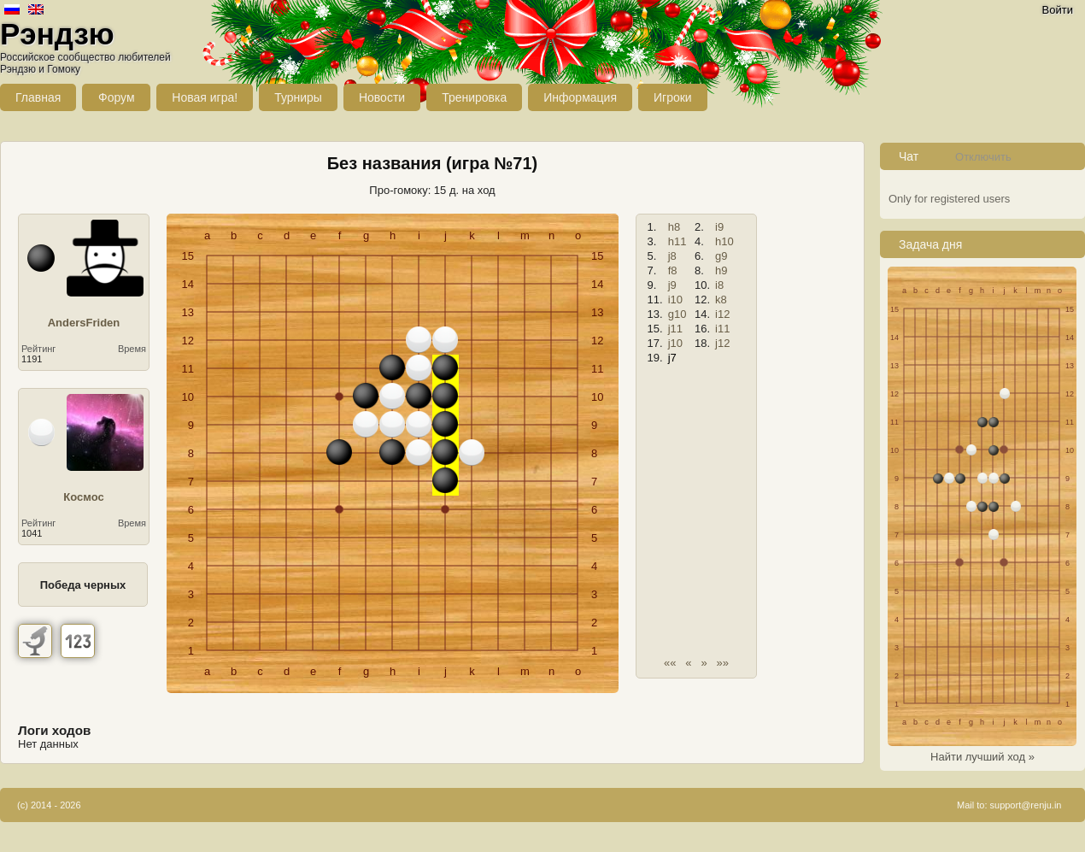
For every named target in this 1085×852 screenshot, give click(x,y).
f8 (672, 270)
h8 (674, 226)
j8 (672, 256)
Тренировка (474, 97)
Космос (83, 497)
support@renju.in (1026, 805)
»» (723, 662)
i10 (675, 299)
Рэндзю (57, 33)
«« (670, 662)
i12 (722, 314)
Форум (116, 97)
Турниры (298, 97)
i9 (719, 226)
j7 (672, 357)
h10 (724, 241)
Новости (382, 97)
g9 (721, 256)
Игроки (673, 97)
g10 (677, 314)
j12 (722, 343)
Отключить (983, 156)
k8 (721, 299)
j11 (675, 328)
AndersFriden (84, 322)
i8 (719, 285)
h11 (677, 241)
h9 (721, 270)
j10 (675, 343)
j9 (672, 285)
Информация (580, 97)
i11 (722, 328)
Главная (38, 97)
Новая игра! (205, 97)
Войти (1057, 9)
